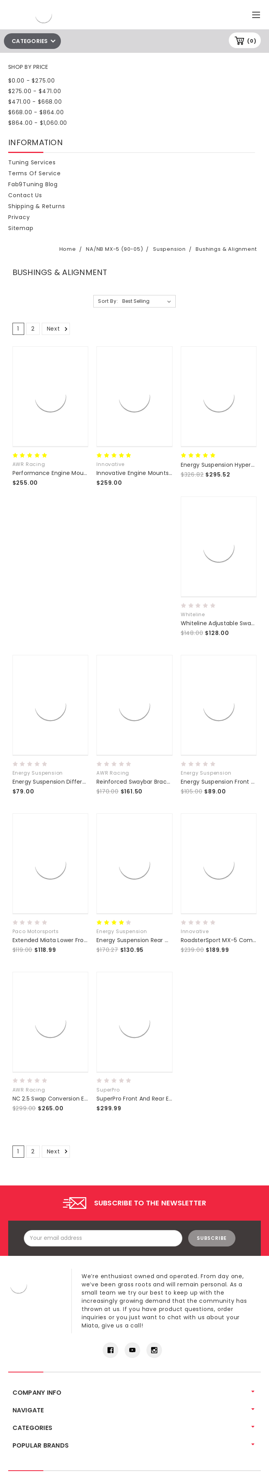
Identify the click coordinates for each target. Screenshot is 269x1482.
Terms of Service (34, 173)
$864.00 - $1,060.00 (37, 123)
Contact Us (25, 195)
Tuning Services (32, 162)
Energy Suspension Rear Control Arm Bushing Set (164, 940)
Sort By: (108, 301)
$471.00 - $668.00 (35, 102)
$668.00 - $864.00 (36, 112)
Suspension (169, 249)
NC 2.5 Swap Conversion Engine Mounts (67, 1099)
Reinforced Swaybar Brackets (137, 782)
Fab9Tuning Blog (33, 184)
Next (58, 329)
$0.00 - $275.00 (31, 81)
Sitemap (21, 228)
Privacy (19, 217)
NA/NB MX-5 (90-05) (114, 249)
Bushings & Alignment (226, 249)
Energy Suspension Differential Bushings (68, 782)
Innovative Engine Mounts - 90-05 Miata (153, 473)
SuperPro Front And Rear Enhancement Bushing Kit (167, 1099)
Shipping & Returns (36, 206)
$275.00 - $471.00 (34, 91)
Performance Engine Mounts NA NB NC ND (70, 473)
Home (67, 249)
